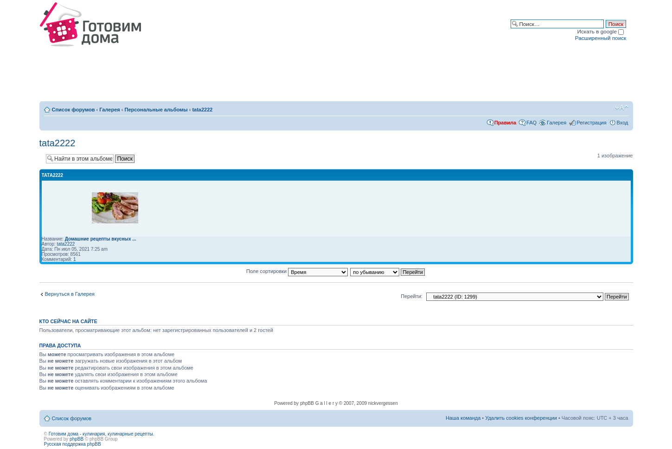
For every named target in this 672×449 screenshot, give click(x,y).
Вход (622, 122)
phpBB (76, 439)
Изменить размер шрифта (621, 108)
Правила (505, 122)
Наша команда (463, 418)
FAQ (531, 122)
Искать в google (600, 31)
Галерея (109, 109)
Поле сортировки (297, 271)
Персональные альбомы (156, 109)
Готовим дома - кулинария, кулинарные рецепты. (101, 433)
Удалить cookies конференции (521, 418)
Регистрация (591, 122)
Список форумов (73, 109)
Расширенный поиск (600, 38)
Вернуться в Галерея (70, 294)
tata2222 (202, 109)
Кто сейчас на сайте (68, 321)
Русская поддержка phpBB (72, 444)
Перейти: (411, 296)
